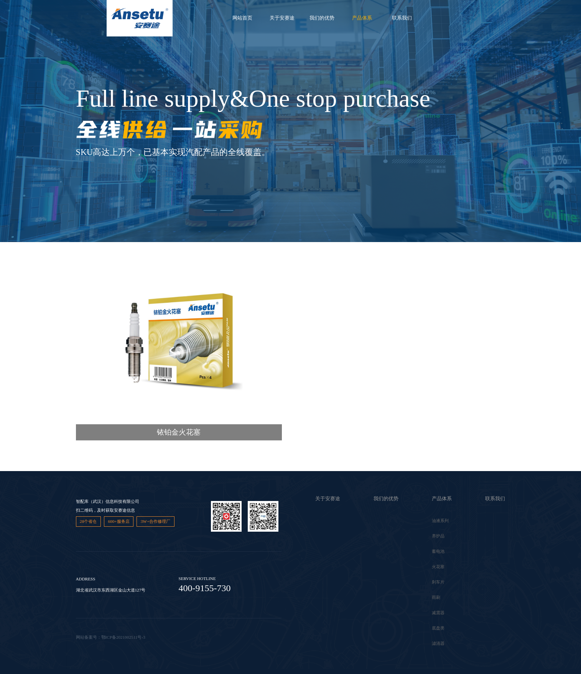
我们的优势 (321, 18)
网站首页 (242, 18)
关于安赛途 (282, 18)
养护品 (438, 536)
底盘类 (438, 628)
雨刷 (436, 597)
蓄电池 (438, 551)
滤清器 (438, 643)
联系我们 (402, 18)
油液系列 (440, 520)
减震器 (438, 612)
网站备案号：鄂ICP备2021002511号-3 (110, 637)
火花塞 (438, 566)
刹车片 (438, 582)
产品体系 (362, 18)
